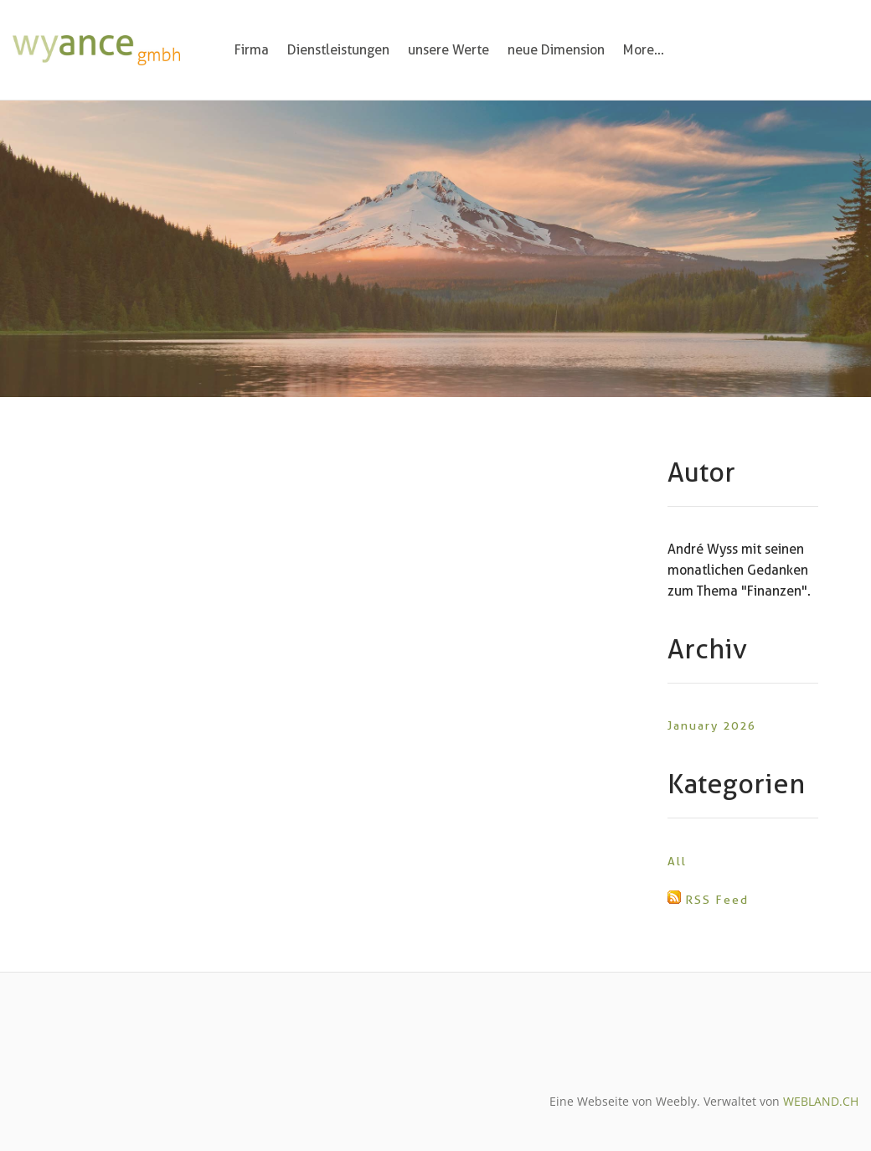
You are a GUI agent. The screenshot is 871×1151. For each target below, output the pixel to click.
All (677, 861)
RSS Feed (717, 899)
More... (643, 50)
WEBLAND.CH (820, 1101)
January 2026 (711, 725)
